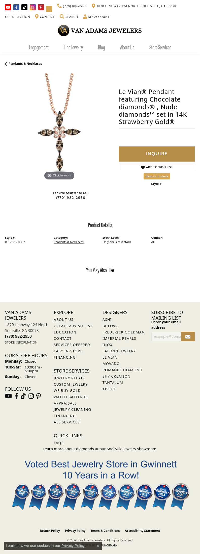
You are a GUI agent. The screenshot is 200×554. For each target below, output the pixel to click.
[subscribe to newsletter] (188, 336)
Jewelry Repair (69, 378)
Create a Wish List (73, 325)
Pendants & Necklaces (25, 63)
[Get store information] (21, 342)
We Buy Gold (67, 390)
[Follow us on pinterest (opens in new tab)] (41, 7)
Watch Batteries (71, 396)
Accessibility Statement (142, 531)
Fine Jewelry (73, 47)
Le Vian (110, 357)
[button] (69, 17)
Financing (65, 415)
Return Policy (50, 531)
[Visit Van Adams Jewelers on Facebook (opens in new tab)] (16, 7)
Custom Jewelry (71, 384)
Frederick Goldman (124, 332)
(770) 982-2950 (71, 198)
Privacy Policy (75, 531)
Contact (63, 338)
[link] (72, 6)
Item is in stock (157, 176)
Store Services (160, 47)
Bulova (110, 325)
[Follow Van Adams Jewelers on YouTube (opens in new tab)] (49, 9)
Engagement (39, 47)
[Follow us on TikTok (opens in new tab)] (24, 7)
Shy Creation (116, 376)
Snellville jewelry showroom (131, 448)
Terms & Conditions (105, 531)
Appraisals (65, 403)
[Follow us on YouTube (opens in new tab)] (8, 7)
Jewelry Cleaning (72, 409)
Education (65, 332)
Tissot (109, 388)
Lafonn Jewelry (119, 351)
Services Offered (72, 344)
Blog (101, 47)
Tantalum (113, 382)
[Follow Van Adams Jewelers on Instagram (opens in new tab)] (33, 7)
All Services (67, 422)
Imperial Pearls (119, 338)
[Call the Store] (18, 336)
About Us (127, 47)
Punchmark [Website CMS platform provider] (109, 545)
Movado (111, 363)
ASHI (107, 319)
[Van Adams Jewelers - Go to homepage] (100, 30)
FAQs (59, 442)
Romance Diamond (123, 369)
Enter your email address (166, 325)
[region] (59, 127)
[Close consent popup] (97, 545)
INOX (107, 344)
